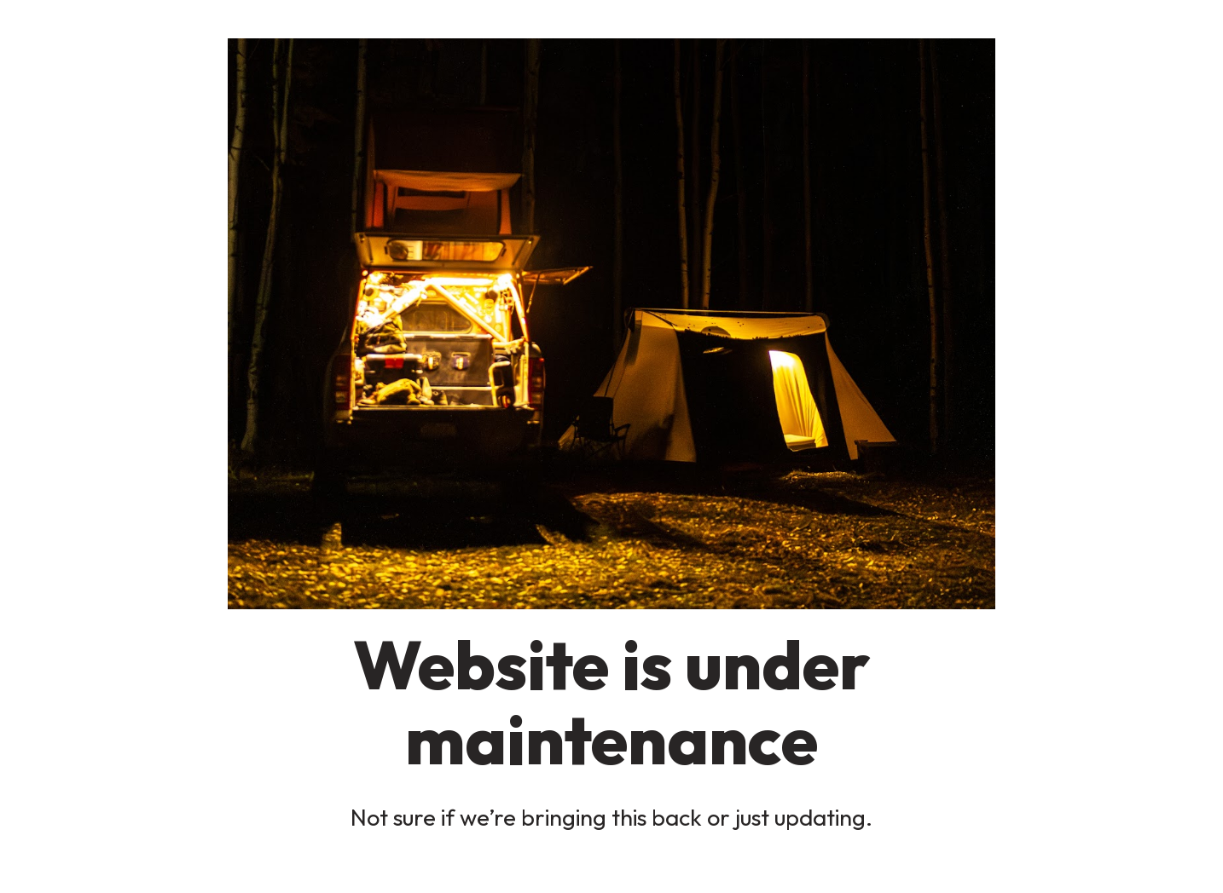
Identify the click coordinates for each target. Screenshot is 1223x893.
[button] (611, 323)
